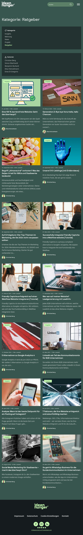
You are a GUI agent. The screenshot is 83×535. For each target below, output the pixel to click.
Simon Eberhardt (11, 63)
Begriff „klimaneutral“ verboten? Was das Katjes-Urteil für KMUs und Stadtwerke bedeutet (21, 173)
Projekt (7, 42)
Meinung (8, 37)
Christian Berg (10, 60)
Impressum (19, 516)
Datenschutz (32, 516)
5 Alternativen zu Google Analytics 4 (18, 355)
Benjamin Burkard (12, 66)
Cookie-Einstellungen (50, 516)
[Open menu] (78, 4)
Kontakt (65, 516)
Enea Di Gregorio (11, 71)
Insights (8, 34)
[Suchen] (61, 4)
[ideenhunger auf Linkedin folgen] (47, 524)
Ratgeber (7, 81)
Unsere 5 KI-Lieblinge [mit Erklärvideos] (61, 171)
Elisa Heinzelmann (12, 69)
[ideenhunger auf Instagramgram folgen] (41, 524)
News (7, 39)
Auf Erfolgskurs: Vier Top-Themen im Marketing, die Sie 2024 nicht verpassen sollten (20, 237)
